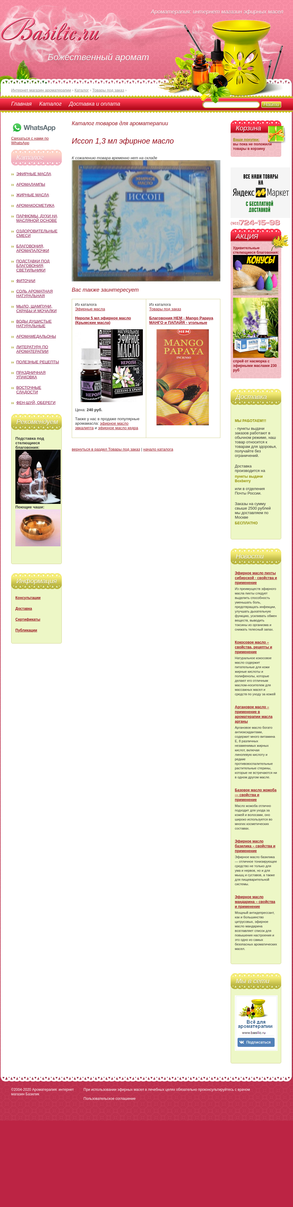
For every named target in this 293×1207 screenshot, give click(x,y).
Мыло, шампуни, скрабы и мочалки (36, 308)
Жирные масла (32, 195)
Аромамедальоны (36, 336)
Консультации (28, 598)
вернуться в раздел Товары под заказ (106, 449)
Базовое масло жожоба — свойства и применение (255, 795)
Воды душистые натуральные (34, 323)
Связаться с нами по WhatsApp (33, 138)
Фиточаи (25, 280)
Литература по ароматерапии (32, 349)
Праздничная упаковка (31, 374)
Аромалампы (30, 184)
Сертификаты (27, 619)
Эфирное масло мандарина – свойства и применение (255, 902)
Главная (21, 104)
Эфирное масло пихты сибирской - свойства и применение (256, 578)
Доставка (23, 609)
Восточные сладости (28, 389)
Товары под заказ (165, 309)
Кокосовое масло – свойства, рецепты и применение (253, 647)
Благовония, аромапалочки (32, 248)
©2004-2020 (21, 1090)
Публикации (26, 630)
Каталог (50, 104)
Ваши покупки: (246, 140)
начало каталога (158, 449)
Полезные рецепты (37, 362)
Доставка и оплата (94, 104)
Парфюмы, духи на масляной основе (36, 218)
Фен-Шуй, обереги (35, 402)
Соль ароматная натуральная (34, 293)
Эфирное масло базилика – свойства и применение (255, 846)
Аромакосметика (35, 205)
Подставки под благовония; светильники (32, 265)
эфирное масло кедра (118, 428)
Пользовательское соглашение (109, 1099)
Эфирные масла (33, 174)
